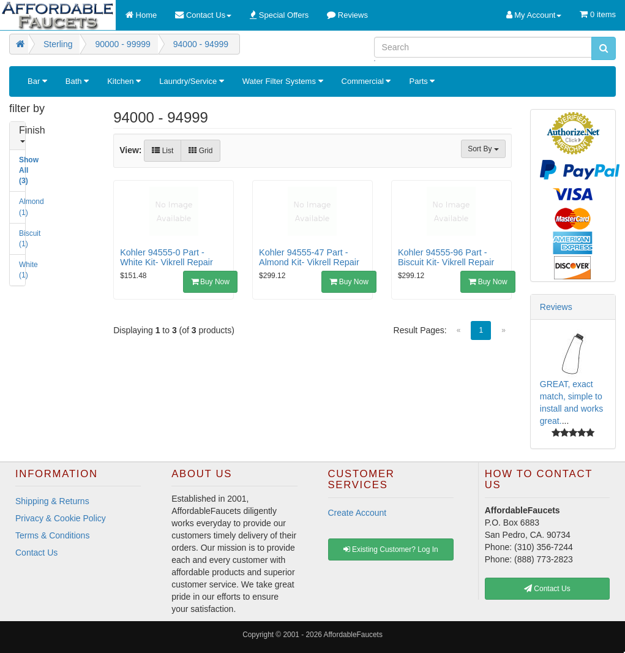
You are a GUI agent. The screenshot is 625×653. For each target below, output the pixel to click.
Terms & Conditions (52, 535)
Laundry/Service (191, 81)
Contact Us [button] (547, 588)
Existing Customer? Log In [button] (390, 549)
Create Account (357, 513)
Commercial (366, 81)
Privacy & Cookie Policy (60, 518)
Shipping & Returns (52, 501)
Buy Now (210, 281)
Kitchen (124, 81)
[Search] (483, 47)
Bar (37, 81)
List (162, 150)
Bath (77, 81)
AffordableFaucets (353, 634)
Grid (200, 150)
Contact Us (36, 552)
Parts (422, 81)
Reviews (556, 307)
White (23, 269)
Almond (23, 206)
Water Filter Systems (282, 81)
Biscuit (23, 238)
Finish (23, 134)
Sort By (483, 149)
